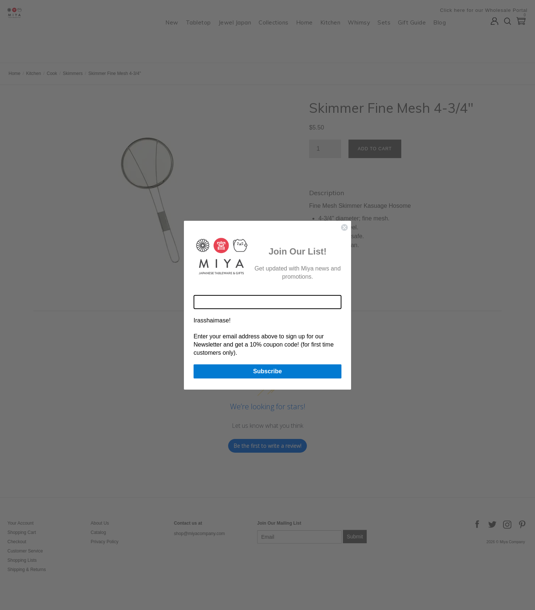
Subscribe (267, 371)
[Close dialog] (344, 227)
